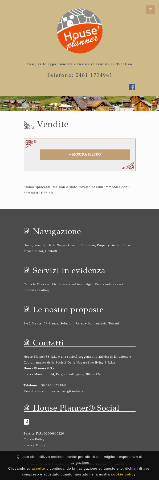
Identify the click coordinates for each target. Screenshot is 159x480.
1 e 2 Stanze (33, 323)
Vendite (40, 245)
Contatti (51, 251)
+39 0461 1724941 (52, 385)
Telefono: (31, 385)
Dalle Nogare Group (63, 245)
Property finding (109, 245)
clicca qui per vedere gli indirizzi (60, 391)
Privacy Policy (35, 445)
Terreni (113, 323)
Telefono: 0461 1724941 (80, 75)
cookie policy (123, 475)
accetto (38, 469)
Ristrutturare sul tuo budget (72, 284)
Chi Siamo (87, 245)
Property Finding (36, 290)
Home (28, 245)
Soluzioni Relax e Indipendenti (83, 323)
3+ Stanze (51, 323)
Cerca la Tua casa (37, 284)
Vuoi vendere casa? (109, 284)
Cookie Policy (34, 439)
